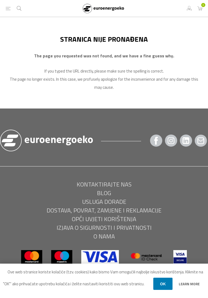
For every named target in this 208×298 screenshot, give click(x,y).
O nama (104, 236)
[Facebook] (156, 141)
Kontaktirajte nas (104, 184)
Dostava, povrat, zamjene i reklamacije (104, 210)
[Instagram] (171, 141)
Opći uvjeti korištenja (104, 219)
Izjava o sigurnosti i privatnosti (104, 227)
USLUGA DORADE (104, 201)
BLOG (104, 193)
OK (163, 284)
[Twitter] (186, 141)
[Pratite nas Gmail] (201, 141)
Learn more (189, 284)
